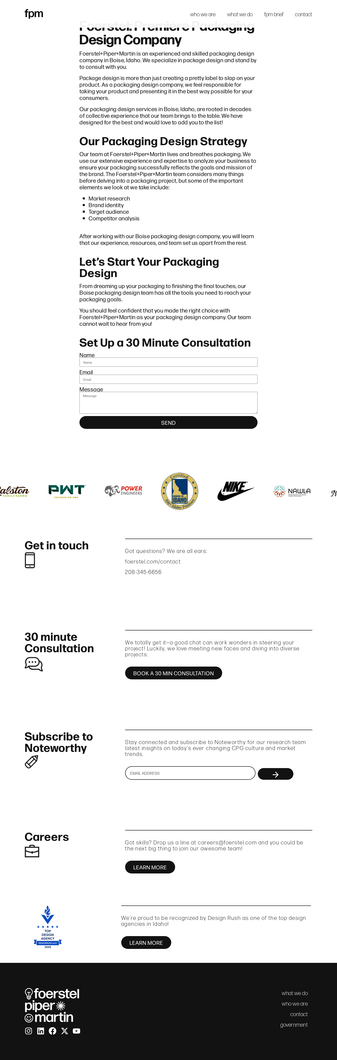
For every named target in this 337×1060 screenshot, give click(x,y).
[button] (7, 492)
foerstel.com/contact (153, 561)
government (294, 1024)
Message (91, 389)
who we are (203, 14)
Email (86, 372)
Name (87, 355)
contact (303, 14)
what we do (240, 14)
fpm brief (274, 14)
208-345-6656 (143, 572)
